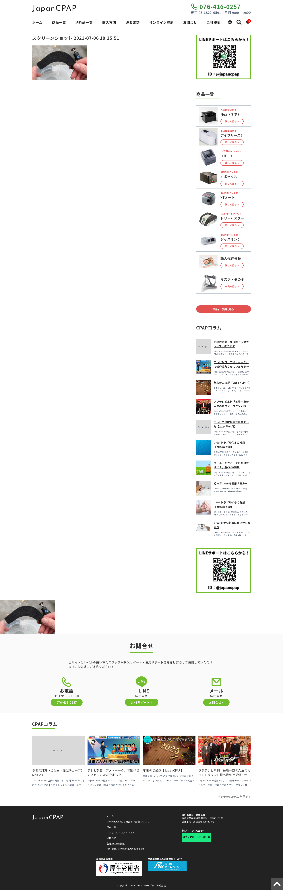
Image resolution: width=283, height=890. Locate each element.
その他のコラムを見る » (234, 796)
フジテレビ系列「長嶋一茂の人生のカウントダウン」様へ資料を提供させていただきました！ (224, 774)
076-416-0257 (220, 6)
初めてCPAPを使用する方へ (231, 483)
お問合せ (190, 22)
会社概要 (213, 22)
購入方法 (109, 22)
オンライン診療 (161, 22)
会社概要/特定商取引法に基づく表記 (126, 848)
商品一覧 (59, 22)
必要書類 (133, 22)
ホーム (37, 22)
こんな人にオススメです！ (121, 832)
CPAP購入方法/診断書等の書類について (128, 821)
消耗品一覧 (84, 22)
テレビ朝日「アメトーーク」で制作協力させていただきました (231, 366)
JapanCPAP (54, 9)
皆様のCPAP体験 (116, 843)
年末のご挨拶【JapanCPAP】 (232, 382)
